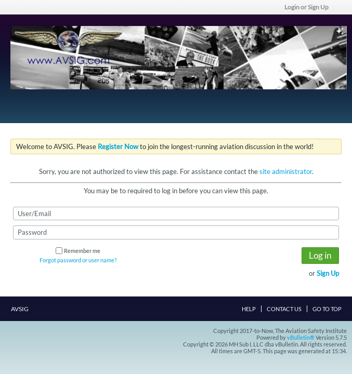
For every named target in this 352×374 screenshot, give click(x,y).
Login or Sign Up (309, 7)
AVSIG (23, 309)
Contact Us (284, 308)
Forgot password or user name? (78, 260)
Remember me (78, 250)
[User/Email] (176, 213)
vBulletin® (301, 337)
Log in (320, 255)
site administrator (285, 171)
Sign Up (328, 273)
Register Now (118, 146)
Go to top (327, 308)
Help (249, 308)
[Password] (176, 232)
